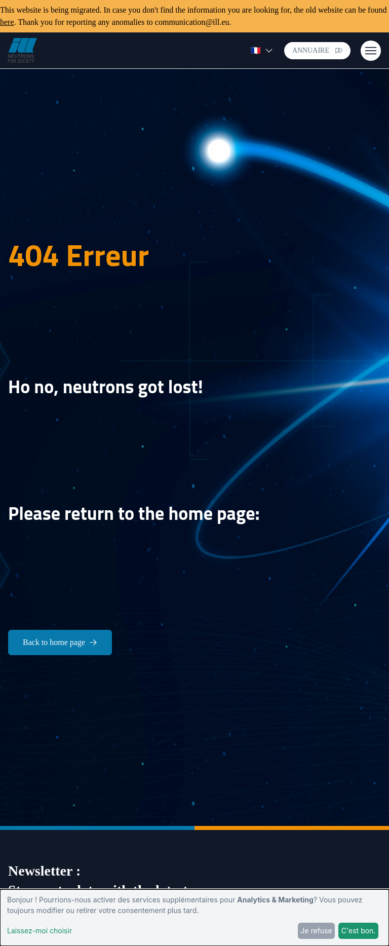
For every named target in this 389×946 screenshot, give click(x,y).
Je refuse (316, 930)
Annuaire (317, 50)
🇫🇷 (262, 50)
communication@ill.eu (192, 22)
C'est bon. (358, 930)
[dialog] (194, 917)
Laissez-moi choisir (39, 930)
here (7, 22)
